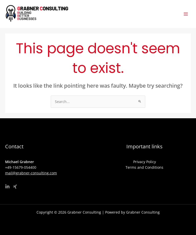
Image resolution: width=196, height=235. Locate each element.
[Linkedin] (7, 186)
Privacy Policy (144, 161)
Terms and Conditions (144, 167)
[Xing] (15, 186)
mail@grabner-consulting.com (31, 173)
